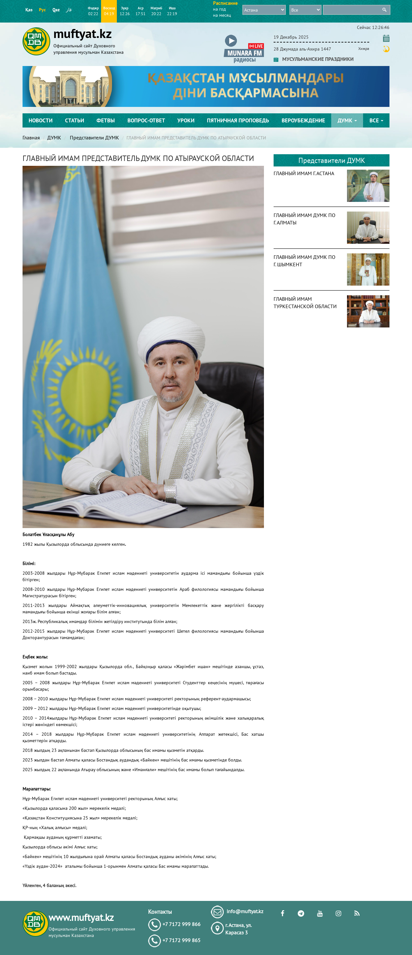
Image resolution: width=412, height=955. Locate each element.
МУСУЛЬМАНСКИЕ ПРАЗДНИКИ (314, 59)
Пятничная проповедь (238, 120)
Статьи (74, 120)
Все (376, 120)
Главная (31, 137)
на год (219, 9)
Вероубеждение (303, 120)
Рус (42, 10)
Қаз (29, 10)
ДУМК (347, 120)
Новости (40, 120)
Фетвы (106, 120)
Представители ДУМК (94, 137)
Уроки (185, 120)
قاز (69, 10)
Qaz (56, 10)
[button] (244, 36)
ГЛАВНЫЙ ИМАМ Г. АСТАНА (304, 173)
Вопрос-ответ (146, 120)
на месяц (222, 15)
